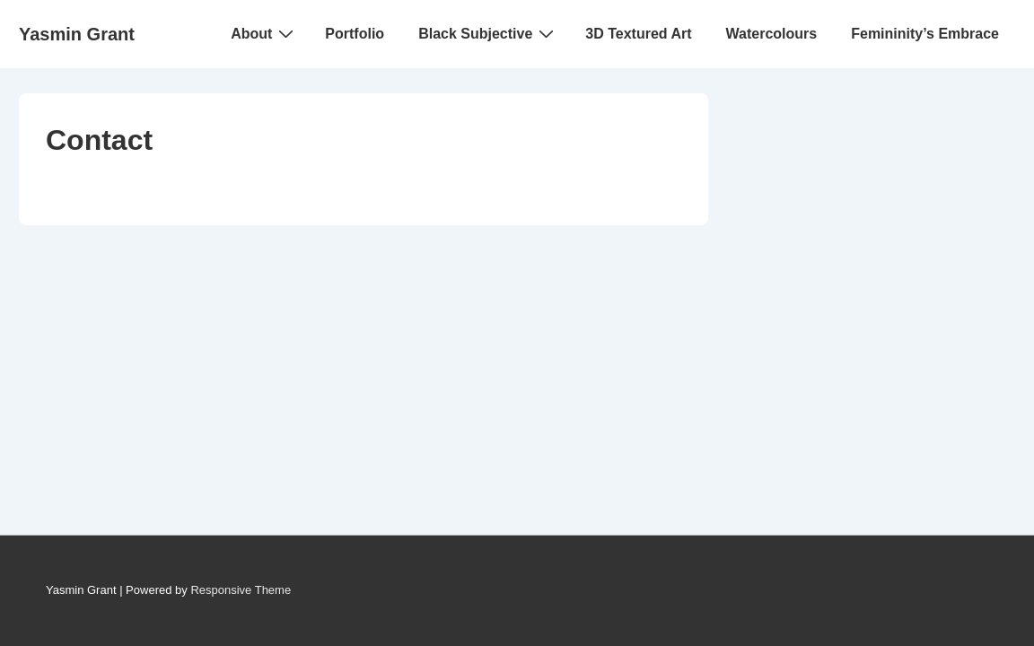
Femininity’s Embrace (925, 33)
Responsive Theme (240, 590)
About (264, 33)
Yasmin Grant (77, 34)
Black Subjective (488, 33)
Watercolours (772, 33)
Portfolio (354, 33)
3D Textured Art (638, 33)
